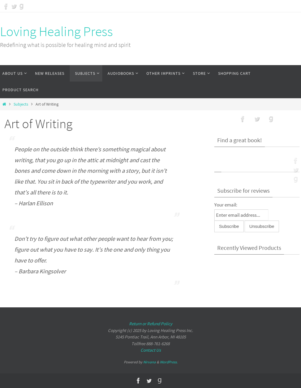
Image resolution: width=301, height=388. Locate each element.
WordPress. (169, 362)
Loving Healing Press (56, 31)
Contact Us (151, 350)
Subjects (21, 104)
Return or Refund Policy (150, 323)
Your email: (225, 204)
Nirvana (149, 362)
